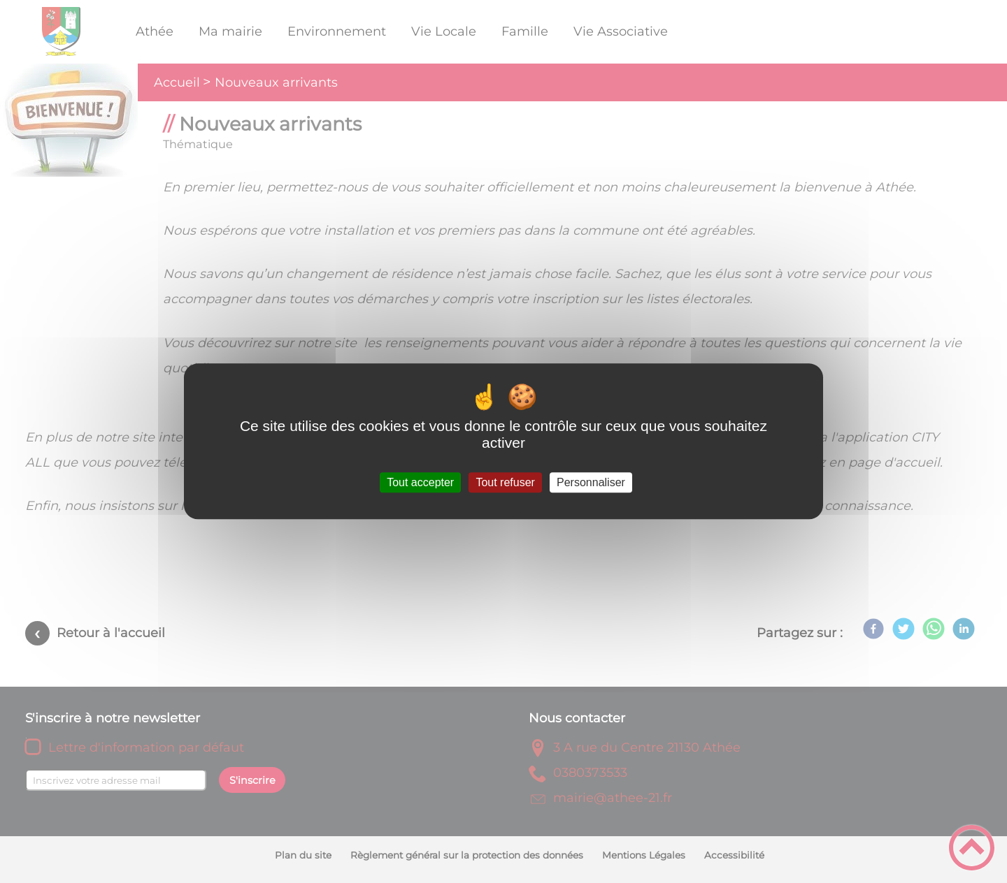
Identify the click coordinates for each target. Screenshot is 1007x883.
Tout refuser (505, 482)
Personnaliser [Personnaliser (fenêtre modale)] (591, 482)
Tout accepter (420, 482)
